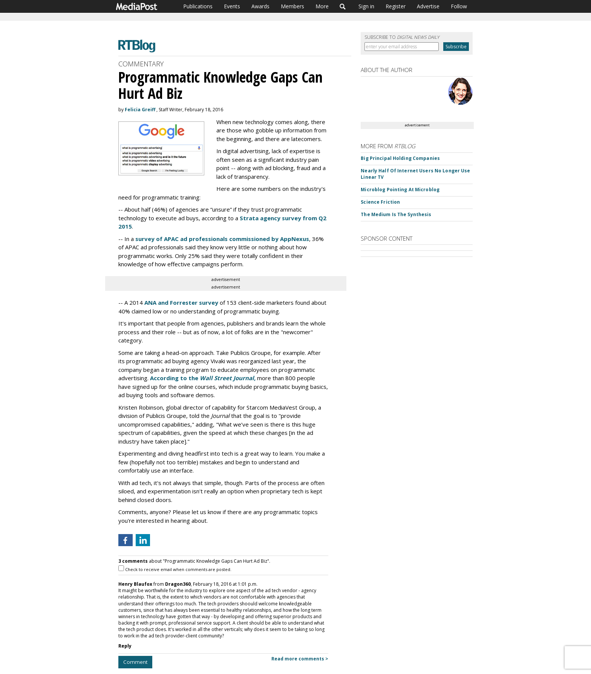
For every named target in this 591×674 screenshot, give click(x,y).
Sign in (366, 6)
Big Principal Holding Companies (400, 158)
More (322, 6)
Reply (125, 646)
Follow (459, 6)
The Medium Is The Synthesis (396, 214)
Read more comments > (299, 659)
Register (396, 6)
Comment (135, 662)
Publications (198, 6)
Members (292, 6)
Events (232, 6)
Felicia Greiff (140, 109)
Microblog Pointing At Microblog (400, 189)
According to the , (203, 378)
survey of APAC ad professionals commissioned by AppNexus (222, 239)
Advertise (428, 6)
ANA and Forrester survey (181, 302)
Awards (260, 6)
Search (342, 6)
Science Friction (380, 202)
